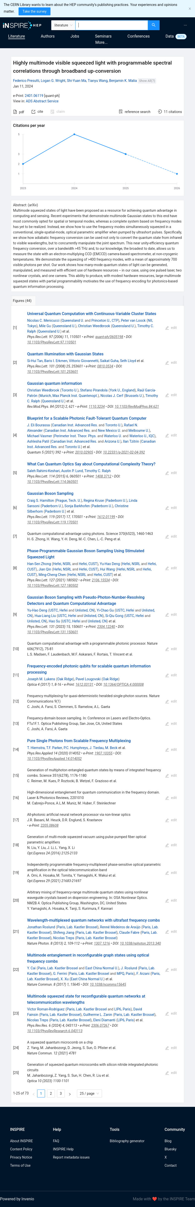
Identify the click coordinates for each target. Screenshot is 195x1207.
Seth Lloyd (128, 361)
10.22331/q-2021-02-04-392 (124, 452)
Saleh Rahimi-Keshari (43, 471)
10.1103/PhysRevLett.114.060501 (52, 482)
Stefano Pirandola (94, 390)
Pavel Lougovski (88, 679)
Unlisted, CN (84, 610)
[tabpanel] (97, 704)
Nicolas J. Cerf (111, 396)
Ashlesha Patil (38, 441)
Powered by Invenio (17, 1199)
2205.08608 (49, 825)
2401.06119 (34, 96)
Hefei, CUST (88, 564)
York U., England (122, 390)
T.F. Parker (54, 748)
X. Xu (65, 979)
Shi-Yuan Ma (76, 81)
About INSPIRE (21, 1141)
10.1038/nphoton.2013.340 (140, 943)
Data (170, 36)
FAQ (56, 1141)
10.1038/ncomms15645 (108, 984)
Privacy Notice (21, 1157)
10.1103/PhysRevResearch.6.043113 (54, 1031)
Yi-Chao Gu (105, 610)
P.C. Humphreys (76, 748)
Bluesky (170, 1149)
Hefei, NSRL (62, 564)
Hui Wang (107, 569)
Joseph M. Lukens (41, 679)
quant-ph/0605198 (109, 337)
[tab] (27, 300)
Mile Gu (45, 326)
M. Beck (111, 748)
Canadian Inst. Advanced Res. (75, 425)
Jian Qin (45, 569)
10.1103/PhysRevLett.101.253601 (52, 372)
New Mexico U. (109, 431)
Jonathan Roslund (41, 927)
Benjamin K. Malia (123, 81)
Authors (48, 36)
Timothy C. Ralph (97, 471)
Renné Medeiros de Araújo (120, 927)
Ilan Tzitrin (131, 441)
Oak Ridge (65, 679)
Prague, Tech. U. (68, 500)
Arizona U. (112, 441)
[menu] (178, 25)
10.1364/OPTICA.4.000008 (123, 684)
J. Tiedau (96, 748)
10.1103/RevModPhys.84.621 (137, 407)
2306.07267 (100, 1025)
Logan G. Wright (53, 81)
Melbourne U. (138, 431)
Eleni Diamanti (104, 1020)
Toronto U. (69, 390)
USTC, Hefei (58, 610)
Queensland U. (73, 320)
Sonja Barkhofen (77, 506)
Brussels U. (134, 396)
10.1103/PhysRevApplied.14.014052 (54, 759)
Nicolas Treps (63, 938)
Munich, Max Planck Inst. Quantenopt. (69, 396)
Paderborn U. (116, 500)
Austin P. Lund (72, 471)
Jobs (75, 36)
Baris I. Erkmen (55, 361)
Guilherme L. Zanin (97, 1015)
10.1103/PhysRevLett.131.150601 (52, 632)
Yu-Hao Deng (110, 564)
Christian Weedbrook (94, 326)
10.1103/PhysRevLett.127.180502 (52, 586)
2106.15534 (101, 580)
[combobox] (111, 25)
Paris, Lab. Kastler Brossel (77, 927)
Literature (16, 36)
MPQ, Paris (125, 974)
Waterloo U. (113, 436)
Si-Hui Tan (35, 361)
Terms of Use (20, 1165)
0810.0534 (105, 366)
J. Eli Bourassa (38, 425)
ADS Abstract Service (42, 101)
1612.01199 (106, 517)
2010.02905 (84, 452)
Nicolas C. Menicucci (43, 320)
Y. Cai (31, 968)
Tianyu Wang (98, 81)
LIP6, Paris (122, 1009)
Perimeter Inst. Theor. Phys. (75, 436)
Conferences (138, 36)
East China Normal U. (101, 968)
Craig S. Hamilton (40, 500)
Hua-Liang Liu (45, 616)
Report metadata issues (71, 1157)
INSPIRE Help (63, 1149)
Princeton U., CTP (104, 320)
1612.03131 (84, 684)
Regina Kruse (94, 500)
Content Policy (21, 1149)
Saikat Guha (109, 361)
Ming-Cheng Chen (52, 575)
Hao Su (54, 621)
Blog (168, 1141)
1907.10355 (103, 753)
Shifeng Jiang (63, 932)
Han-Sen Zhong (39, 564)
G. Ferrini (60, 974)
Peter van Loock (133, 320)
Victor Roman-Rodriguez (46, 1009)
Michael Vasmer (39, 436)
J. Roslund (129, 968)
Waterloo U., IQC (141, 436)
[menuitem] (185, 25)
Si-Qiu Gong (114, 616)
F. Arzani (142, 974)
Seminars (103, 36)
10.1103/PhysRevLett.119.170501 (52, 522)
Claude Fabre (129, 932)
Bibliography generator (127, 1141)
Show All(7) (147, 81)
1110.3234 (97, 407)
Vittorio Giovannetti (83, 361)
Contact (171, 1165)
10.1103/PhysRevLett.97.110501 (51, 342)
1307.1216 (102, 943)
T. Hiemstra (36, 748)
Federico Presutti (26, 81)
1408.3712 (103, 476)
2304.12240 (106, 627)
